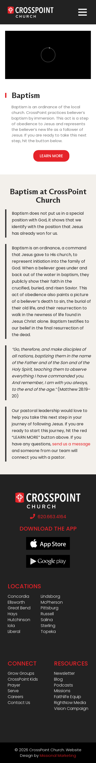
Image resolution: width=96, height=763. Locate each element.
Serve (13, 691)
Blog (58, 679)
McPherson (52, 602)
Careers (15, 697)
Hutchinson (19, 620)
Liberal (14, 631)
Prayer (14, 685)
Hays (12, 614)
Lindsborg (50, 596)
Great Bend (19, 608)
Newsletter (64, 673)
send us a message (71, 444)
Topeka (48, 631)
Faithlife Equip (67, 697)
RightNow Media (70, 703)
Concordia (18, 596)
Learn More (51, 156)
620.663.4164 (48, 516)
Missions (62, 691)
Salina (47, 620)
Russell (47, 614)
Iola (11, 626)
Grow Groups (21, 673)
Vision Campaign (71, 708)
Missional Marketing (58, 755)
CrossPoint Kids (23, 679)
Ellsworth (16, 602)
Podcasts (63, 685)
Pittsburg (49, 608)
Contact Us (19, 703)
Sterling (48, 626)
